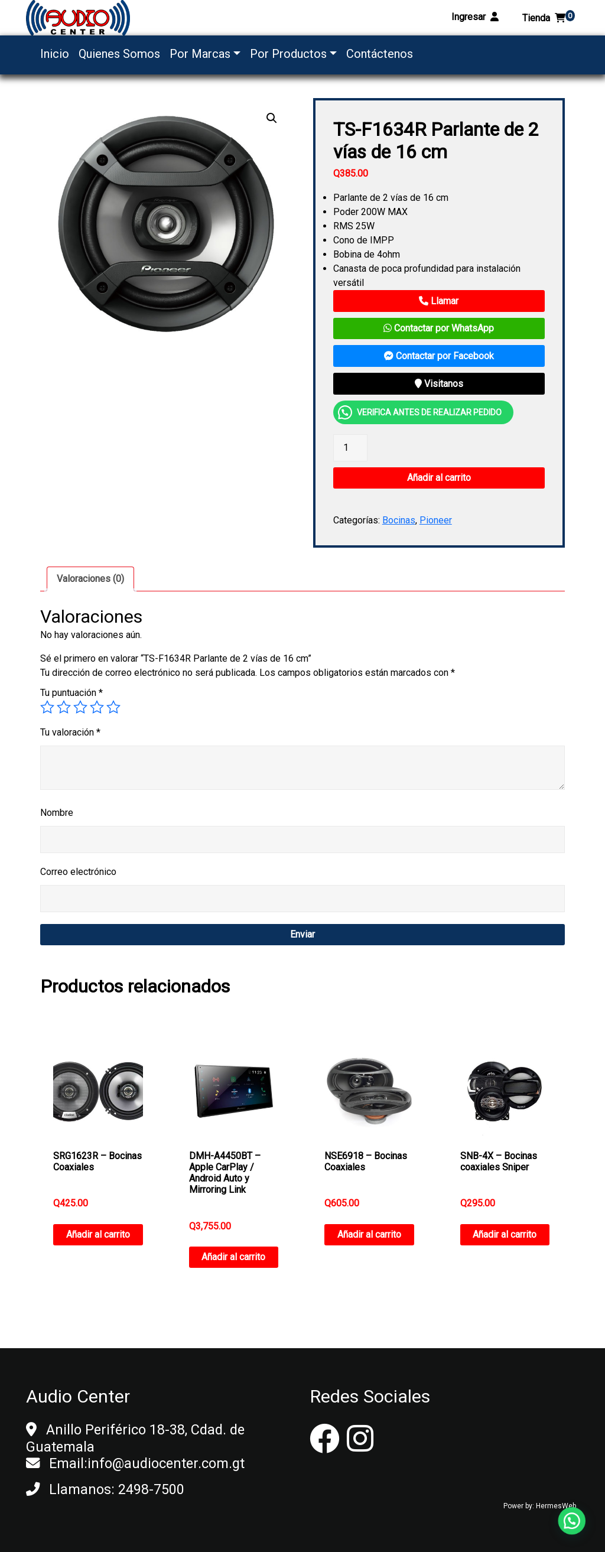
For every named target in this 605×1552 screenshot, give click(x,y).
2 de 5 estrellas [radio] (64, 707)
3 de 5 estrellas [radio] (80, 707)
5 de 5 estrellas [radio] (113, 707)
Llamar (438, 301)
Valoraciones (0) (90, 578)
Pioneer (435, 520)
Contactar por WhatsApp (438, 328)
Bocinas (398, 520)
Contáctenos (379, 54)
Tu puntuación (71, 692)
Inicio (54, 54)
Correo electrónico (78, 871)
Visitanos (439, 383)
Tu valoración (70, 732)
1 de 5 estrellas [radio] (47, 707)
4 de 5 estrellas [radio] (97, 707)
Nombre (56, 812)
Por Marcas (200, 54)
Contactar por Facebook (439, 356)
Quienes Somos (119, 54)
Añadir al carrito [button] (98, 1234)
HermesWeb (556, 1506)
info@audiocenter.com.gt (166, 1463)
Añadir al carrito (439, 477)
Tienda (548, 18)
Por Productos (288, 54)
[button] (271, 118)
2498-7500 (151, 1489)
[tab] (90, 579)
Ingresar (475, 16)
